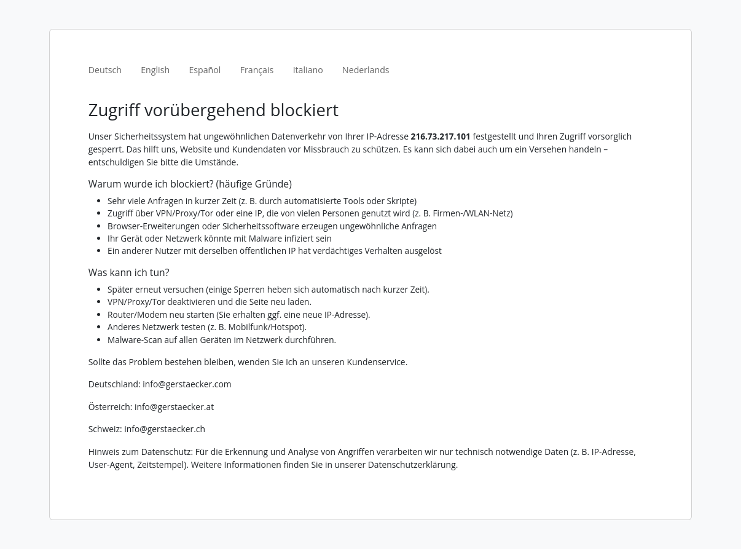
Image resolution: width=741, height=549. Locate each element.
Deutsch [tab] (105, 70)
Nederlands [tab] (366, 70)
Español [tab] (205, 70)
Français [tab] (257, 70)
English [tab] (155, 70)
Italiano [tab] (308, 70)
